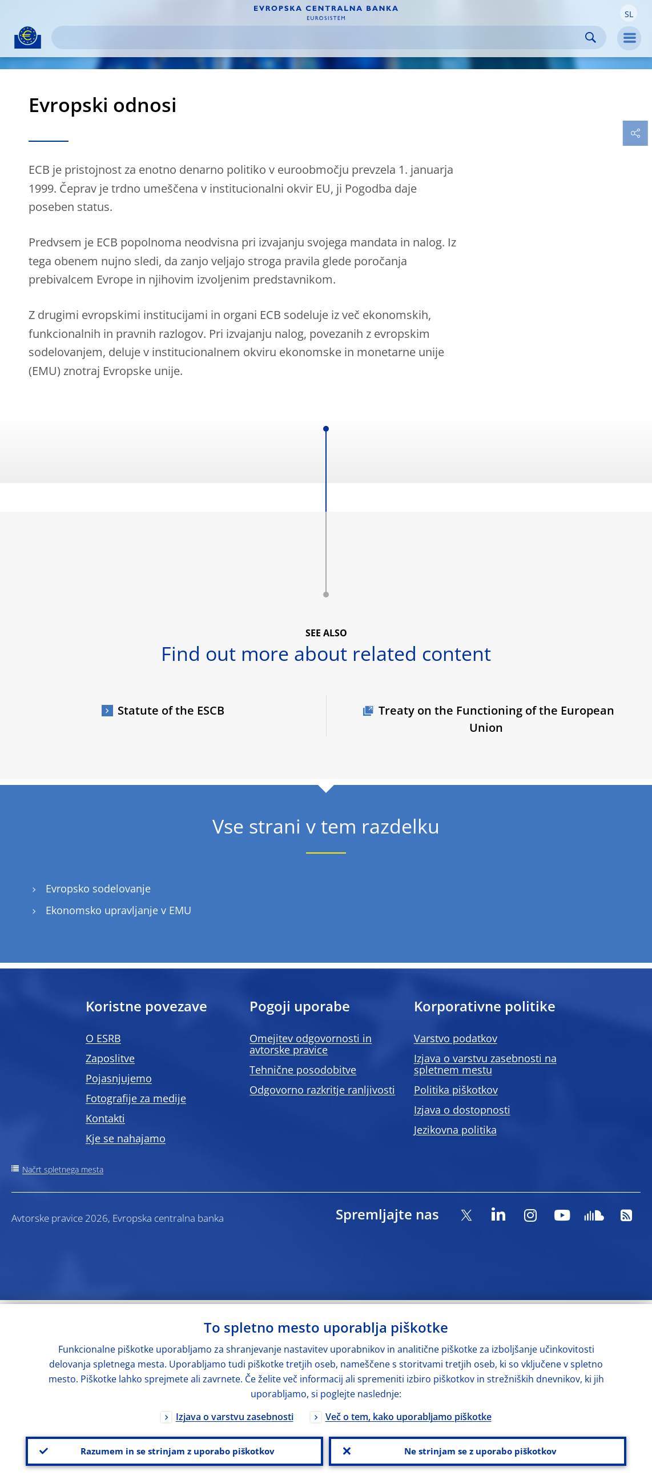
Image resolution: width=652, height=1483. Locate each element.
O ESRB (103, 1038)
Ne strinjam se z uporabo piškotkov (477, 1449)
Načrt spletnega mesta (62, 1169)
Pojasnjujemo (119, 1078)
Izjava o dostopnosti (462, 1110)
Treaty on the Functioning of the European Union (496, 719)
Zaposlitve (110, 1058)
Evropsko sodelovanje (98, 888)
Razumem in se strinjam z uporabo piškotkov (174, 1449)
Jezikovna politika (455, 1130)
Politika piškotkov (456, 1090)
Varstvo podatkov (455, 1038)
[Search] (319, 37)
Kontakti (105, 1118)
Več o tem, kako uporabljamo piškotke (408, 1412)
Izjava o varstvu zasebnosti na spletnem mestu (485, 1064)
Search (590, 37)
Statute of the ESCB (171, 710)
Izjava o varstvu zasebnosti (234, 1412)
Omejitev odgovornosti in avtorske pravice (310, 1044)
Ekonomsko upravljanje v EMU (118, 910)
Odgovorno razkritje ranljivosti (322, 1090)
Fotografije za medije (136, 1098)
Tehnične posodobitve (302, 1070)
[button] (628, 13)
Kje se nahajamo (126, 1138)
